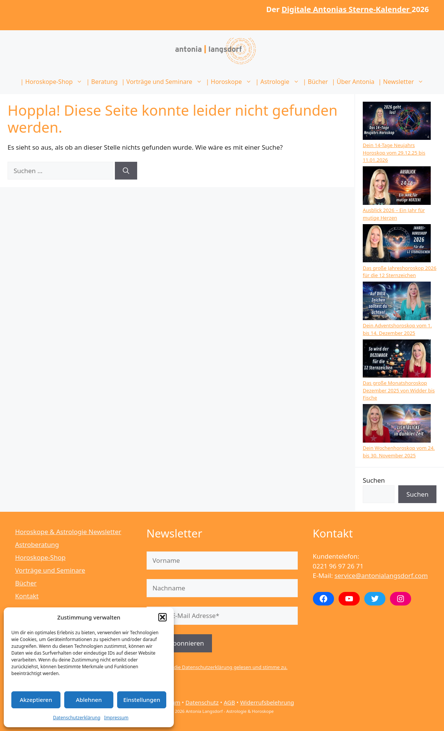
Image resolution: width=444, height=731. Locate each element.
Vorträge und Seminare (50, 570)
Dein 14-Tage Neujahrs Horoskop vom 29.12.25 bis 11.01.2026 (394, 152)
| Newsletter (401, 81)
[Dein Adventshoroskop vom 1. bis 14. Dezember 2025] (397, 302)
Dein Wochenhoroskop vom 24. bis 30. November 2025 (399, 451)
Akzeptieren (36, 699)
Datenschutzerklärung (76, 717)
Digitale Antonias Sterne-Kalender (347, 9)
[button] (162, 617)
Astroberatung (37, 544)
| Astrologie (278, 81)
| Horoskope (230, 81)
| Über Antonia (353, 81)
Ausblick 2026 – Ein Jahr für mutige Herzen (394, 214)
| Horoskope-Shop (52, 81)
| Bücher (315, 81)
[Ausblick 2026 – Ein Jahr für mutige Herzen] (397, 186)
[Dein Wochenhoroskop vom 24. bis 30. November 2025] (397, 424)
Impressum (116, 717)
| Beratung (102, 81)
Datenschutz (202, 702)
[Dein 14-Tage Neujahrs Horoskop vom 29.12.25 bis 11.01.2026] (397, 122)
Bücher (26, 583)
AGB (229, 702)
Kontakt (27, 596)
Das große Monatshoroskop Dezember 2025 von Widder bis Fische (399, 390)
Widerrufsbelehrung (267, 702)
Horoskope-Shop (40, 557)
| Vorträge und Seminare (162, 81)
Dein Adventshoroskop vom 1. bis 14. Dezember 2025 (397, 329)
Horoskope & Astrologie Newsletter (68, 531)
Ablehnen (89, 699)
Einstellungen (141, 699)
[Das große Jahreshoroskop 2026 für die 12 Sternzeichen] (397, 244)
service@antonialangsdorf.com (381, 575)
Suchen (374, 480)
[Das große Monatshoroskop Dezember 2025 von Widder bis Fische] (397, 359)
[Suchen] (126, 171)
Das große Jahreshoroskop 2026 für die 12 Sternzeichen (399, 272)
